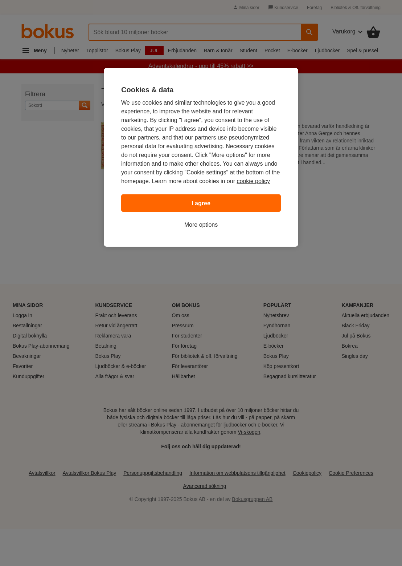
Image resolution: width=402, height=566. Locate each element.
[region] (201, 157)
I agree (201, 203)
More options (201, 225)
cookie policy (253, 181)
